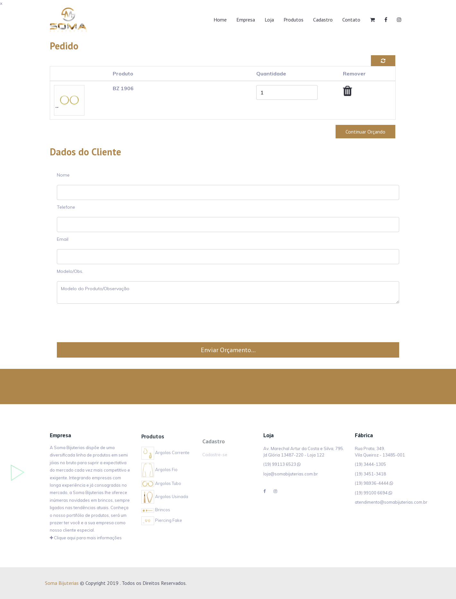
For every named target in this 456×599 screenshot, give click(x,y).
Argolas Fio (159, 472)
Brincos (155, 513)
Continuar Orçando (365, 131)
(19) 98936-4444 (372, 483)
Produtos (293, 19)
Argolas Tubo (161, 486)
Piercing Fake (161, 523)
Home (220, 19)
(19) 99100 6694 (371, 492)
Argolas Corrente (165, 455)
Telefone (66, 207)
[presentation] (228, 322)
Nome (63, 175)
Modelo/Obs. (70, 271)
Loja (269, 19)
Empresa (245, 19)
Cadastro (323, 19)
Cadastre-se (214, 461)
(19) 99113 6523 (279, 464)
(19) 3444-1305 (370, 464)
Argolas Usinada (164, 499)
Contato (351, 19)
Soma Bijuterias (62, 583)
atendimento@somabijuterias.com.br (391, 502)
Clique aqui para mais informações (86, 538)
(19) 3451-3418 (370, 473)
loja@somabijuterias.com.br (290, 473)
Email (62, 239)
